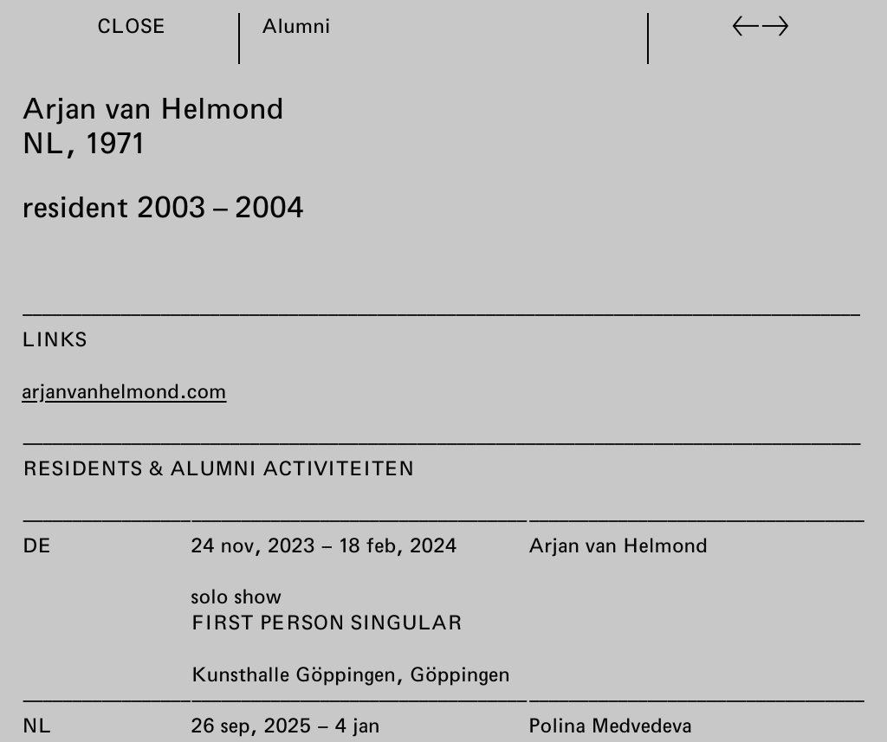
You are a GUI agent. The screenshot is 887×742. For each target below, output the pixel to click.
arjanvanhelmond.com (124, 390)
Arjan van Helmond (617, 544)
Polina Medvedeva (609, 725)
